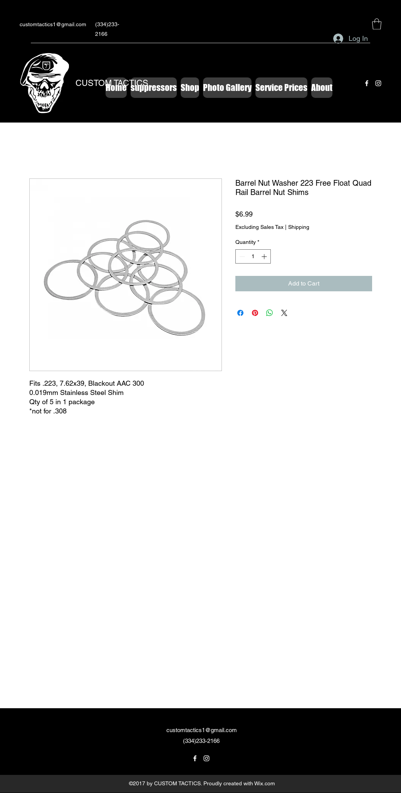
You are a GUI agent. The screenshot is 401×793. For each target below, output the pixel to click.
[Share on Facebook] (240, 313)
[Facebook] (367, 83)
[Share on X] (284, 313)
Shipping (298, 227)
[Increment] (265, 256)
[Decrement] (241, 256)
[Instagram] (378, 83)
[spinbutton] (253, 256)
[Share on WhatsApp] (269, 313)
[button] (376, 24)
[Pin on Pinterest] (255, 313)
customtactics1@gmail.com (53, 24)
